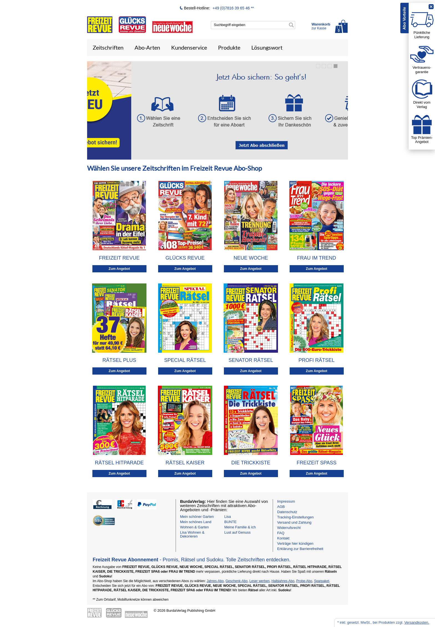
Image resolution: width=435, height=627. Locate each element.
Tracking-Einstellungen (295, 517)
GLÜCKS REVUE (184, 258)
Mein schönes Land (195, 522)
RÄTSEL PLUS (119, 360)
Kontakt (283, 538)
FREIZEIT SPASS (316, 462)
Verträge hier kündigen (295, 543)
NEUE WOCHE (251, 258)
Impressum (286, 501)
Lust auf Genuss (237, 532)
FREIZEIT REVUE (119, 258)
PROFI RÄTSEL (317, 360)
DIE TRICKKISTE (250, 462)
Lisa (227, 517)
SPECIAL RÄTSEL (185, 360)
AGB (281, 507)
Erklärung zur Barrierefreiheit (300, 549)
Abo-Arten (147, 47)
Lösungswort (266, 47)
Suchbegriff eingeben (229, 25)
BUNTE (230, 522)
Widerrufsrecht (289, 528)
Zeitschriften (108, 47)
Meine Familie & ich (240, 527)
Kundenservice (189, 47)
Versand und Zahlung (294, 522)
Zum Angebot (119, 269)
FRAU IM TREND (316, 258)
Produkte (229, 47)
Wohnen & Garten (194, 527)
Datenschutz (287, 512)
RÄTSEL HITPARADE (119, 462)
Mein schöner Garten (197, 517)
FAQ (280, 533)
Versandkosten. (416, 622)
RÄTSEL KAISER (185, 462)
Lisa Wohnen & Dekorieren (192, 534)
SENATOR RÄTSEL (251, 360)
